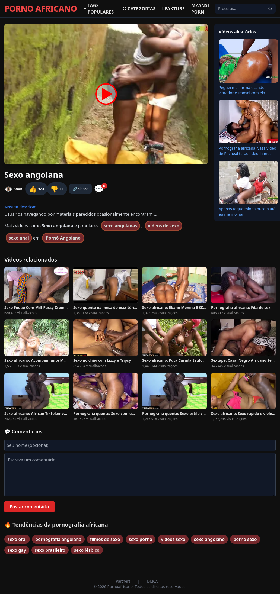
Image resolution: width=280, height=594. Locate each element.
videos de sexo (163, 226)
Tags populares (98, 8)
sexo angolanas (120, 226)
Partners (123, 581)
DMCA (152, 581)
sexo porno (140, 539)
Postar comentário (29, 507)
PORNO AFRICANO (40, 9)
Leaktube (173, 9)
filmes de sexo (105, 539)
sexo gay (17, 550)
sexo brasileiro (50, 550)
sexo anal (19, 238)
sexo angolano (209, 539)
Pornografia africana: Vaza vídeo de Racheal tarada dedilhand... (247, 151)
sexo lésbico (87, 550)
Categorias (138, 9)
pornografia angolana (58, 539)
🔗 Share (80, 188)
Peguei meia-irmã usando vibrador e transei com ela (242, 90)
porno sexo (245, 539)
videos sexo (173, 539)
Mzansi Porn (200, 8)
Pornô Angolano (63, 238)
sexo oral (17, 539)
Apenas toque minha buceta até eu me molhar (247, 211)
